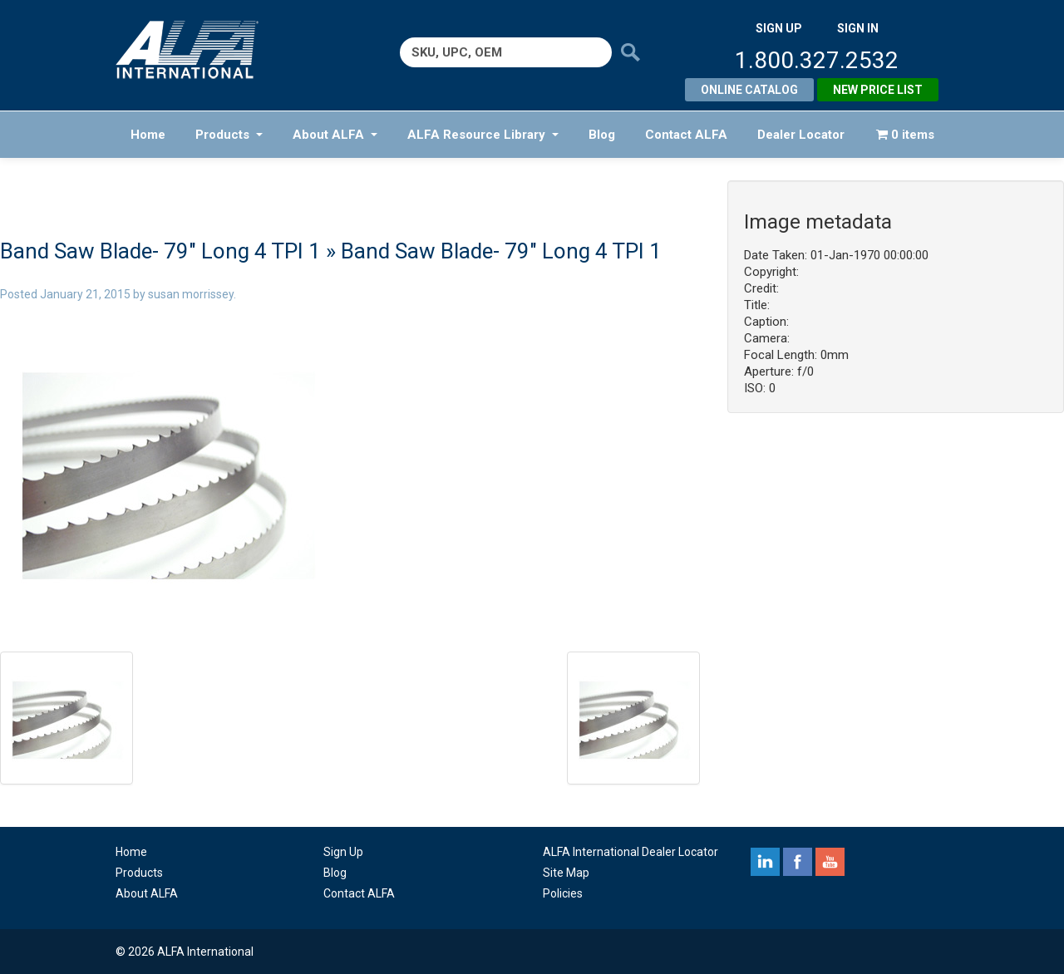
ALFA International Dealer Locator (630, 851)
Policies (563, 893)
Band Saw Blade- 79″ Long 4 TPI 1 (160, 251)
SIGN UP (779, 28)
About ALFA (335, 134)
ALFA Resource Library (483, 134)
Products (229, 134)
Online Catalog (749, 89)
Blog (602, 134)
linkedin (765, 862)
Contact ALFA (686, 134)
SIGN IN (858, 28)
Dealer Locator (801, 134)
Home (148, 134)
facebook (797, 862)
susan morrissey (191, 294)
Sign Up (343, 851)
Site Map (566, 872)
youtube (830, 862)
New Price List (878, 89)
